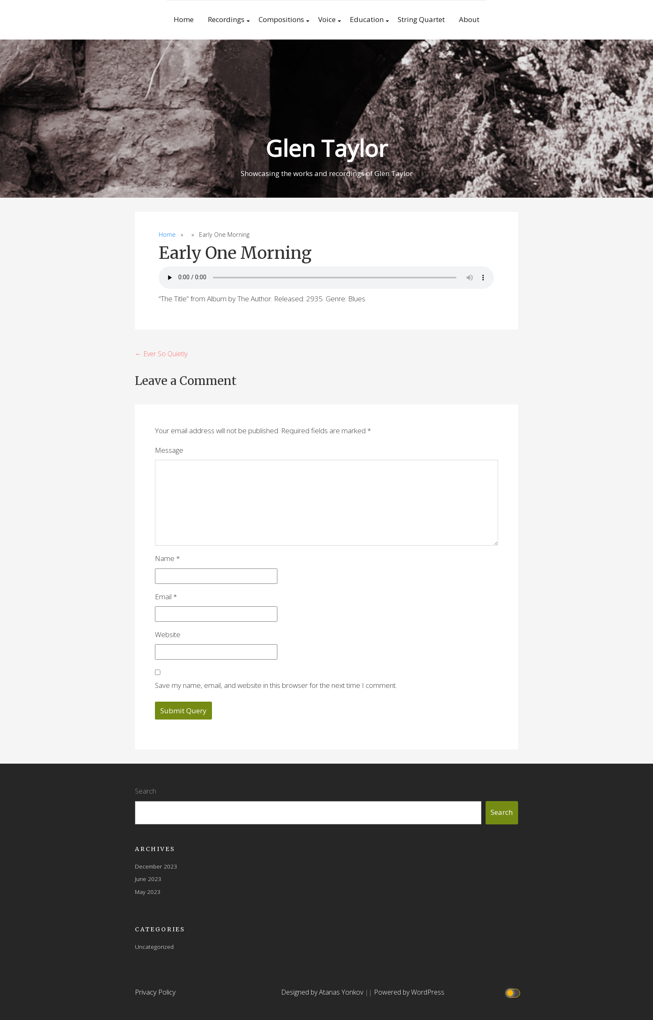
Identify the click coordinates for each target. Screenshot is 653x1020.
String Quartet (421, 19)
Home (184, 19)
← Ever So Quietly (161, 353)
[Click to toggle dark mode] (514, 992)
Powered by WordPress (409, 992)
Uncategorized (154, 947)
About (469, 19)
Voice (327, 19)
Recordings (226, 19)
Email (166, 596)
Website (167, 634)
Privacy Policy (155, 992)
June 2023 (148, 879)
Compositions (281, 19)
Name (167, 558)
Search (145, 791)
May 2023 (147, 892)
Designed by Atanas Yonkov (323, 992)
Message (169, 450)
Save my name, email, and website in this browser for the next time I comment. (276, 685)
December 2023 (156, 866)
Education (367, 19)
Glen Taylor (327, 148)
